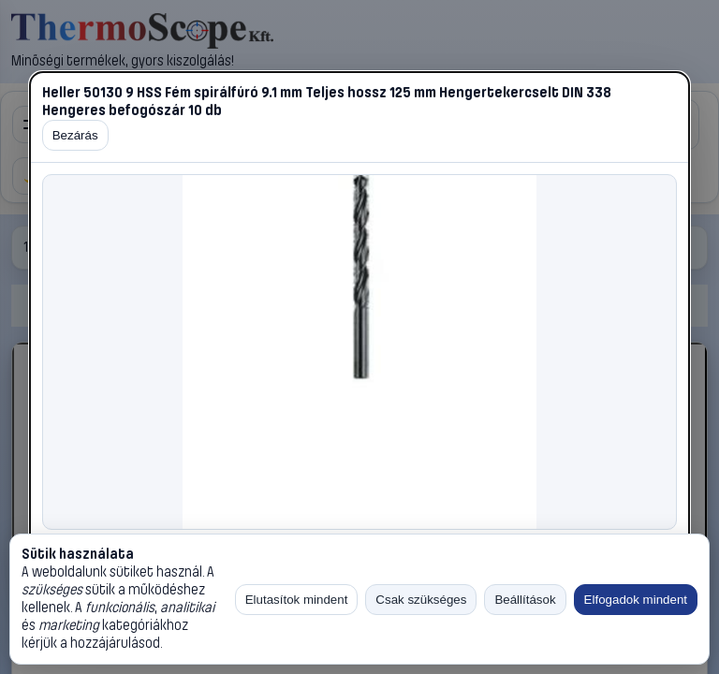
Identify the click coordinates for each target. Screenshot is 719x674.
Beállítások (524, 600)
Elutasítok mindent (296, 600)
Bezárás (75, 135)
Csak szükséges (420, 600)
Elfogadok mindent (635, 600)
